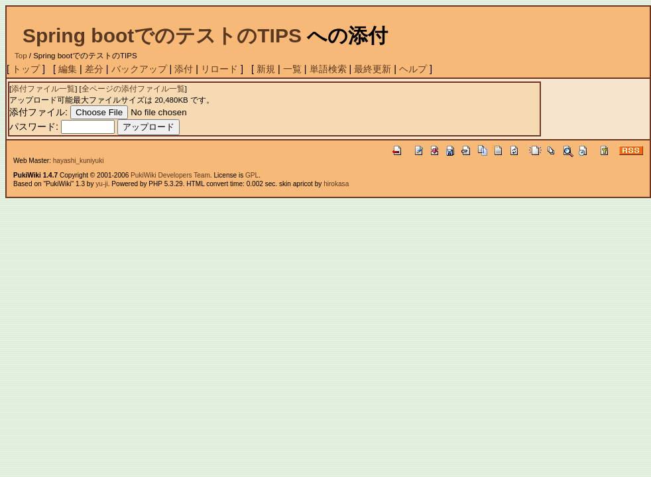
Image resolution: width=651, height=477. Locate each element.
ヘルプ (413, 69)
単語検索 (328, 69)
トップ (26, 69)
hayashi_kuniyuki (78, 160)
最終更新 (372, 69)
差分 (94, 69)
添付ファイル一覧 (43, 89)
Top (21, 56)
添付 (183, 69)
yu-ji (101, 183)
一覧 (292, 69)
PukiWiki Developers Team (170, 175)
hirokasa (336, 183)
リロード (219, 69)
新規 (266, 69)
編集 (67, 69)
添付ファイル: (38, 112)
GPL (252, 175)
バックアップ (139, 69)
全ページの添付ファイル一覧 (133, 89)
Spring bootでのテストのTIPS (162, 35)
